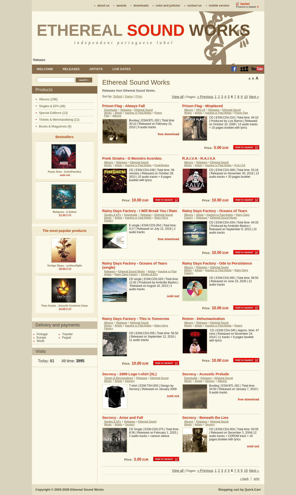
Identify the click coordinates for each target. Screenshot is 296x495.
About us (103, 5)
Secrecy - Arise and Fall (122, 417)
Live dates (121, 69)
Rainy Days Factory (126, 274)
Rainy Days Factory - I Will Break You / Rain (139, 211)
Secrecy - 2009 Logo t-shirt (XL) (129, 374)
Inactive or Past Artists (138, 112)
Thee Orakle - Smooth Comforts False (64, 305)
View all (177, 97)
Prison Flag (241, 112)
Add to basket (244, 147)
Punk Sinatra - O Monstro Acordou (131, 158)
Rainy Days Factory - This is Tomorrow (135, 319)
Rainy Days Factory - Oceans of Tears (214, 211)
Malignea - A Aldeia (64, 211)
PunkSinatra (161, 165)
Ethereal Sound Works (223, 217)
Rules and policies (168, 5)
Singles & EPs (112, 214)
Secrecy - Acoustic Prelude (205, 374)
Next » (254, 97)
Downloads (141, 5)
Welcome (45, 69)
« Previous (205, 97)
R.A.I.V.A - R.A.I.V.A (198, 158)
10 (246, 97)
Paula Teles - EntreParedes (64, 171)
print (256, 478)
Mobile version (219, 5)
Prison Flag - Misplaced (202, 106)
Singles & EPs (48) (52, 106)
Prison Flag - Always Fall (123, 106)
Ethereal (143, 30)
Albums (116, 115)
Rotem (238, 325)
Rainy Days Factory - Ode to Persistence (217, 263)
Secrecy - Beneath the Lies (205, 417)
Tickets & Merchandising (118, 378)
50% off (200, 109)
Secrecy (130, 380)
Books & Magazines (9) (55, 126)
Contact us (194, 5)
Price (139, 96)
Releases (39, 60)
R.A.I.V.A (240, 165)
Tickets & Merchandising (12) (59, 119)
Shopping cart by (239, 489)
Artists (96, 69)
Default (117, 96)
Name (129, 96)
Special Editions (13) (53, 113)
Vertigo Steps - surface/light (64, 265)
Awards (121, 5)
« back (244, 478)
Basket (245, 4)
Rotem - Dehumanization (203, 319)
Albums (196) (48, 99)
